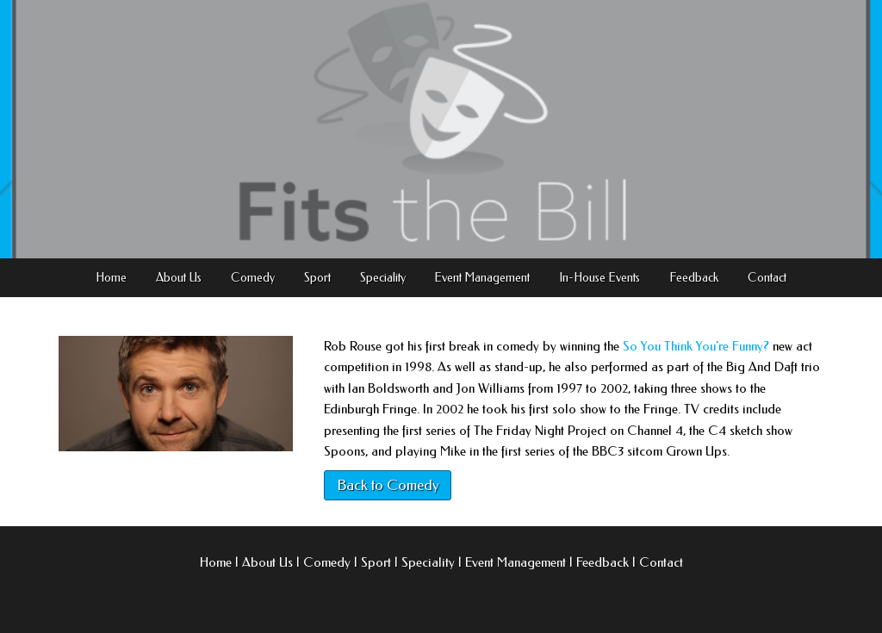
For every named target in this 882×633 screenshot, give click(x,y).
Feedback (693, 277)
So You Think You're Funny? (696, 346)
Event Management (482, 277)
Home (111, 277)
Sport (317, 277)
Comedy (253, 277)
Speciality (383, 277)
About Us (179, 277)
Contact (767, 277)
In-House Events (599, 277)
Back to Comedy (387, 484)
